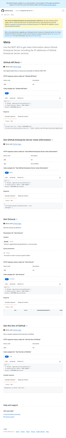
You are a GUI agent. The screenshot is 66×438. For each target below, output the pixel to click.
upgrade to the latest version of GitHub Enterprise (24, 24)
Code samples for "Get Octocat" (14, 274)
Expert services (40, 431)
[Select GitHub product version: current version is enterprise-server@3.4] (24, 10)
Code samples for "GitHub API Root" (15, 89)
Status (28, 431)
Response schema (23, 116)
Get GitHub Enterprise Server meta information (28, 139)
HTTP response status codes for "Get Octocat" (18, 262)
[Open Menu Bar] (63, 10)
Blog (47, 431)
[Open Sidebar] (2, 14)
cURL (6, 98)
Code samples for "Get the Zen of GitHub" (17, 352)
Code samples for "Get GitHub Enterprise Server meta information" (25, 168)
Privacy (23, 431)
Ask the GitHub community (11, 414)
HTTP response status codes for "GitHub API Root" (20, 76)
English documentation (49, 5)
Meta (12, 15)
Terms (17, 431)
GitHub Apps (17, 67)
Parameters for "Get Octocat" (13, 233)
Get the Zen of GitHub (15, 325)
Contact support (8, 417)
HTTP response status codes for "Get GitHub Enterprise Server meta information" (30, 151)
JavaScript (12, 98)
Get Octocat (10, 219)
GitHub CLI (20, 98)
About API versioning (34, 36)
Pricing (33, 431)
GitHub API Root (12, 62)
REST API (6, 15)
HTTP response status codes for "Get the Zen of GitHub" (22, 339)
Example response (10, 116)
